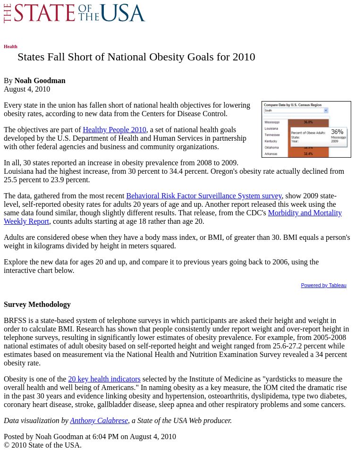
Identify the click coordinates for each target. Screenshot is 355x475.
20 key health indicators (104, 379)
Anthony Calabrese (99, 420)
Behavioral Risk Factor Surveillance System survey (203, 196)
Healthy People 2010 (114, 130)
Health (10, 46)
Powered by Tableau (324, 285)
